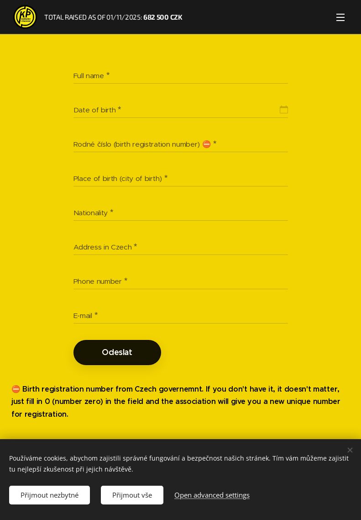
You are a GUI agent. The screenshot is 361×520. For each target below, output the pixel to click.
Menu (340, 17)
